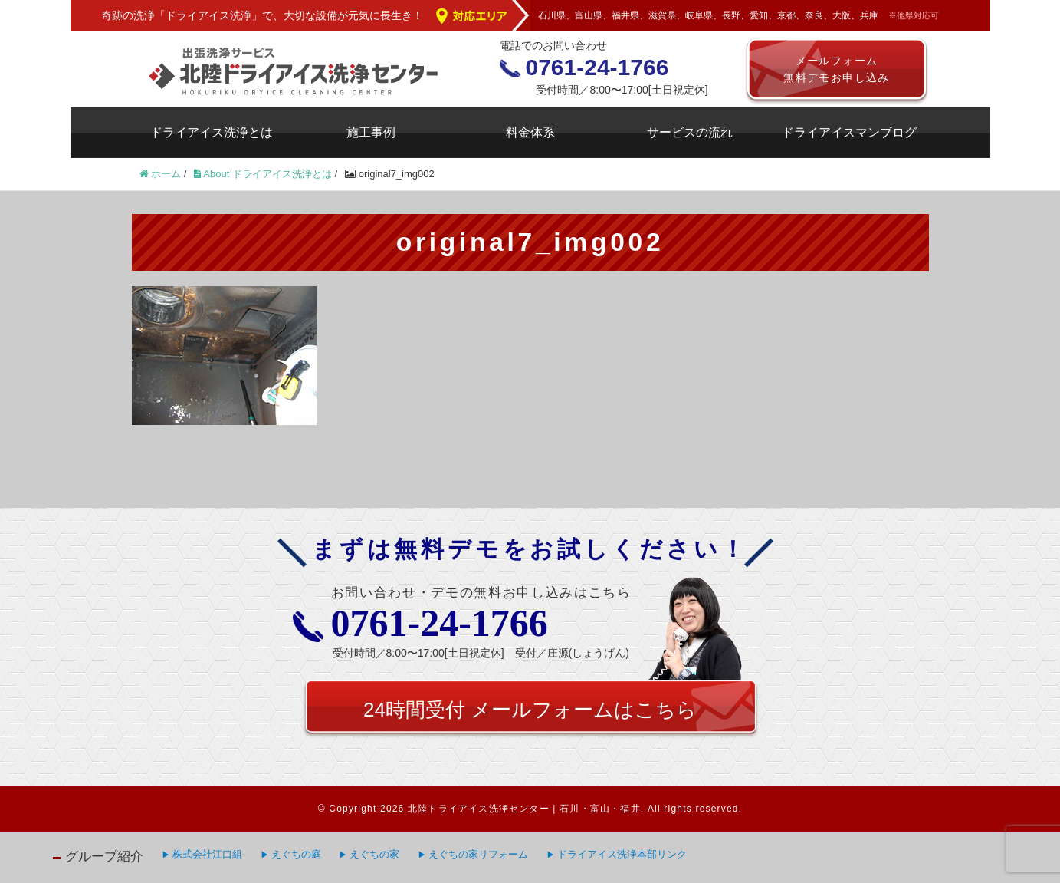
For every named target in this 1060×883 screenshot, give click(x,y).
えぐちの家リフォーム (478, 854)
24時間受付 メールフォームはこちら (530, 709)
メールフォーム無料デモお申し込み (836, 69)
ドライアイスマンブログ (849, 132)
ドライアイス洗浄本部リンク (622, 854)
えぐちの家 (374, 854)
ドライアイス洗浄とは (211, 132)
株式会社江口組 (207, 854)
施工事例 (370, 132)
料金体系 (530, 132)
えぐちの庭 (296, 854)
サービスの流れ (690, 132)
